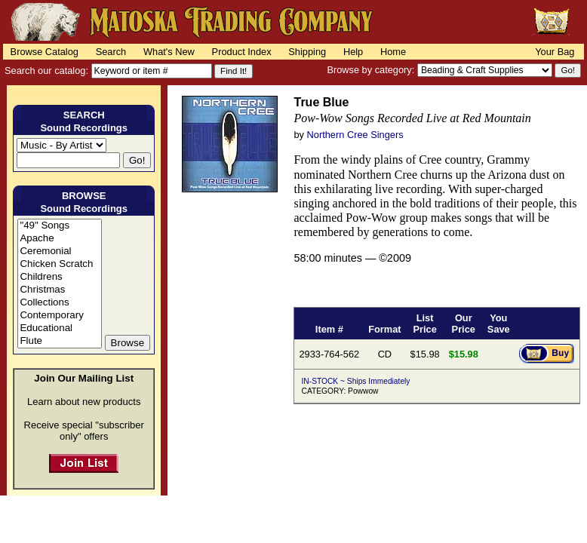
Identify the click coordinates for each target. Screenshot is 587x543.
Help (353, 51)
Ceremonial (59, 251)
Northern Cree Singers (355, 134)
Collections (59, 302)
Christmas (59, 290)
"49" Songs (59, 225)
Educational (59, 328)
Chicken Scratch (59, 264)
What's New (169, 51)
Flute (59, 341)
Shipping (307, 51)
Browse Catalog (44, 51)
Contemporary (59, 315)
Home (393, 51)
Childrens (59, 277)
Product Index (242, 51)
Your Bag (554, 51)
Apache (59, 238)
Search (111, 51)
